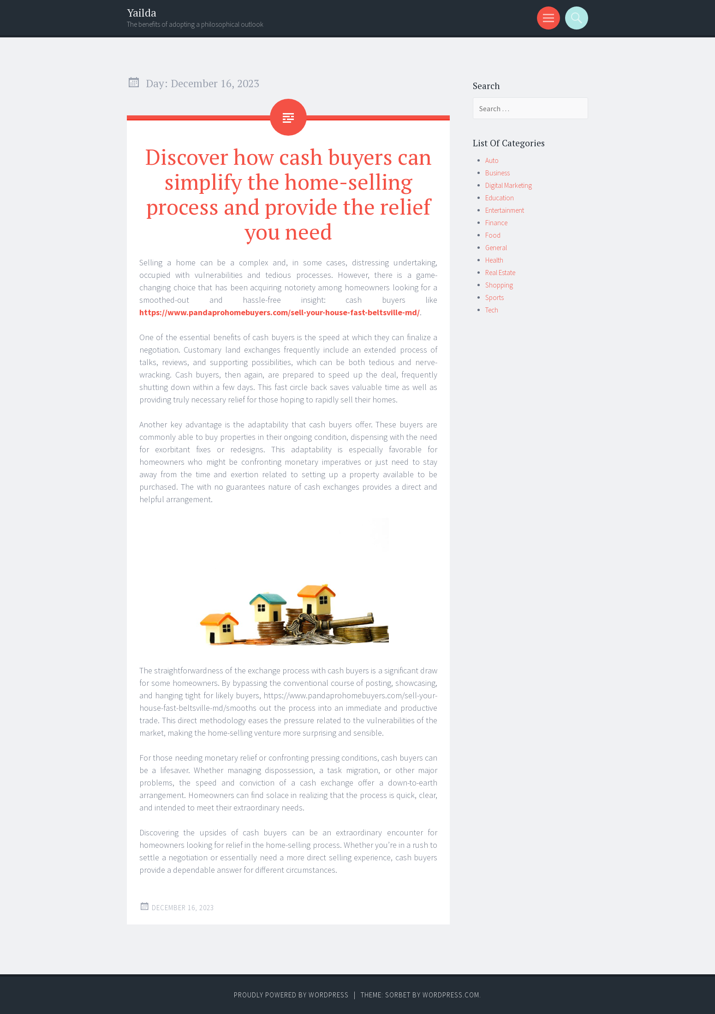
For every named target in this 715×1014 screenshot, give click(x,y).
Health (494, 260)
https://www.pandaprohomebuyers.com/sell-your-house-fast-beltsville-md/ (279, 312)
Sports (494, 297)
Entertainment (504, 210)
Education (499, 197)
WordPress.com (451, 994)
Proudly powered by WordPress (291, 994)
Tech (491, 310)
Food (492, 235)
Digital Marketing (508, 185)
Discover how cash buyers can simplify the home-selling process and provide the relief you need (288, 194)
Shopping (499, 285)
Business (497, 172)
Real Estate (500, 272)
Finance (496, 222)
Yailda (141, 13)
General (496, 247)
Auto (492, 160)
